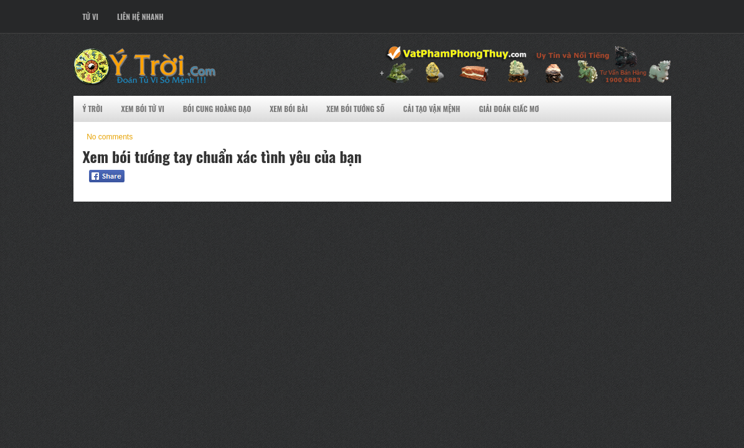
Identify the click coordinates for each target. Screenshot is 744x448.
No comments (110, 137)
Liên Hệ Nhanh (140, 16)
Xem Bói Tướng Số (355, 108)
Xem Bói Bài (289, 108)
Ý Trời (93, 108)
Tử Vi (90, 16)
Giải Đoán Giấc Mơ (509, 108)
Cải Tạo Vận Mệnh (432, 108)
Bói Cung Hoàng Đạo (217, 108)
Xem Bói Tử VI (142, 108)
